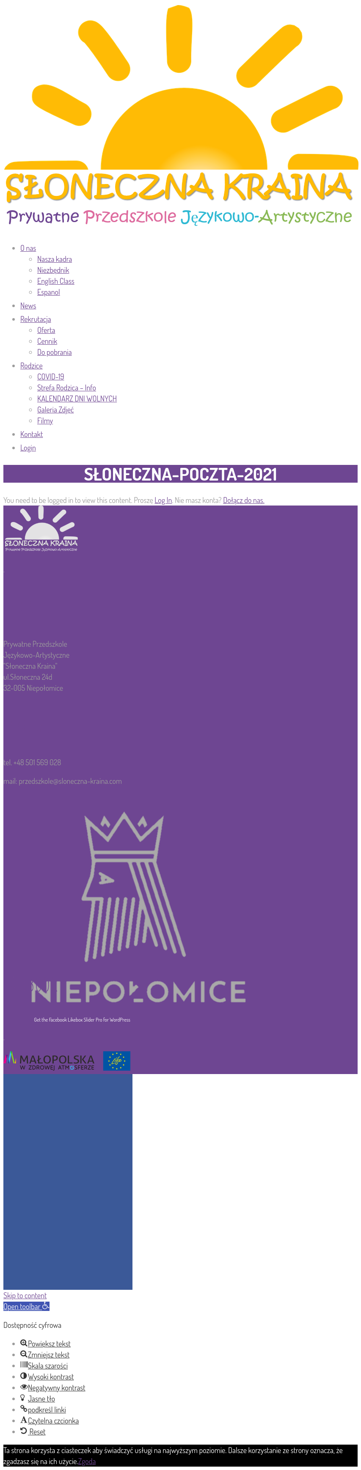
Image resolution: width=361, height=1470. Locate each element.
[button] (26, 1306)
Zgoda (87, 1461)
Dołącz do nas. (244, 500)
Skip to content (25, 1295)
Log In (163, 500)
